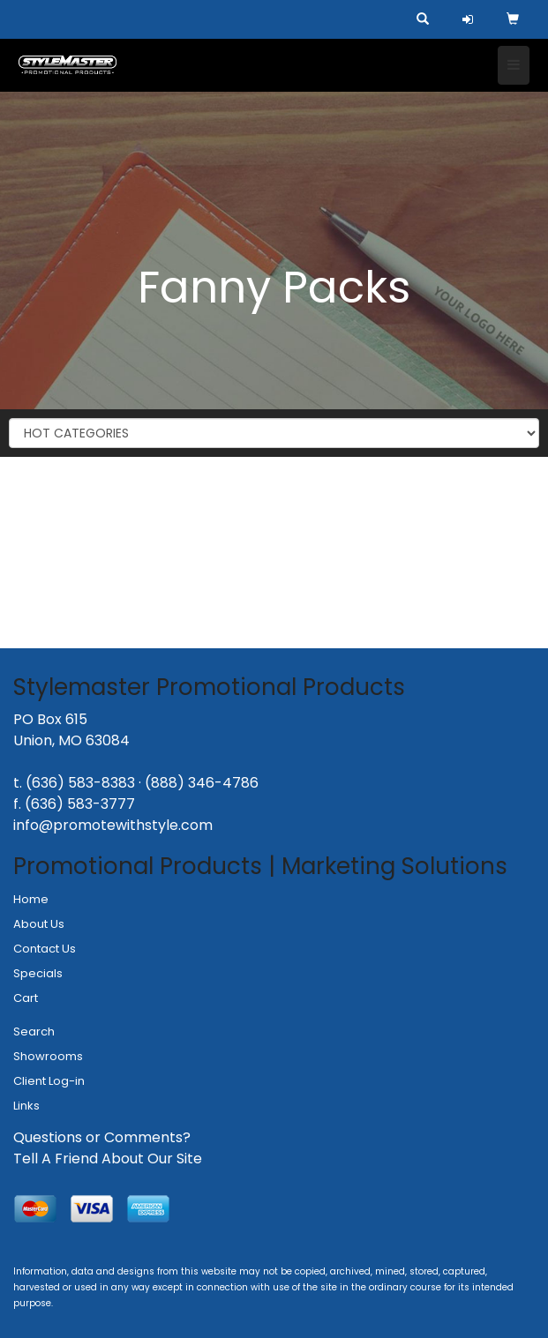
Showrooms (48, 1056)
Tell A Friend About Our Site (107, 1158)
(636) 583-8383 (80, 783)
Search (34, 1031)
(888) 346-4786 (202, 783)
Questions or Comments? (102, 1137)
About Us (38, 924)
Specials (38, 973)
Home (31, 899)
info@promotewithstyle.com (113, 825)
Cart (25, 998)
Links (26, 1105)
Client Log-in (49, 1081)
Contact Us (44, 948)
